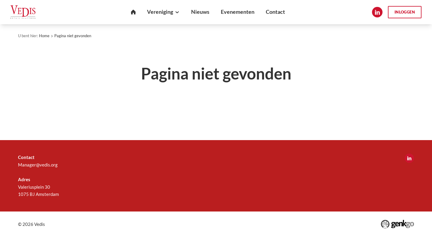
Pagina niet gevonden (72, 35)
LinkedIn (377, 12)
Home (44, 35)
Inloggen (404, 12)
